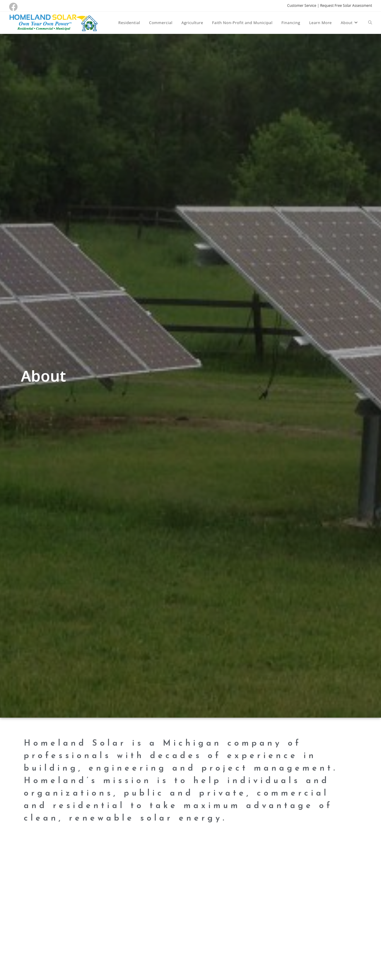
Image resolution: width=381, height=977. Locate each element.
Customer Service (301, 5)
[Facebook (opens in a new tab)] (14, 7)
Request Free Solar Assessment (346, 5)
